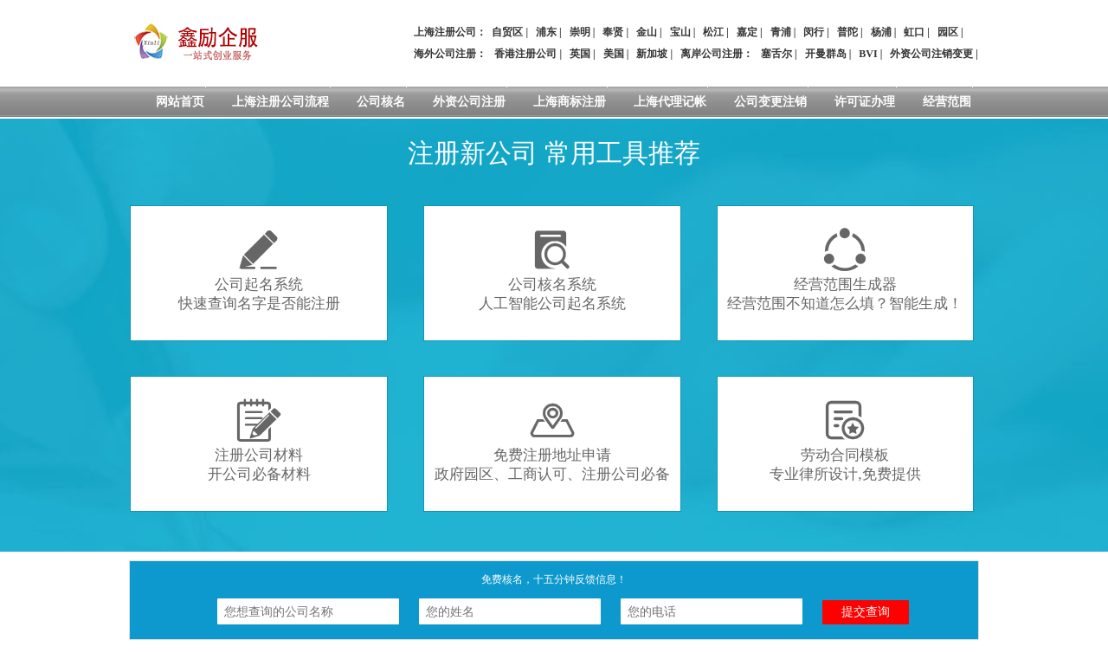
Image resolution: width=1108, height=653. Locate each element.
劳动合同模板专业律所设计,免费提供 (845, 440)
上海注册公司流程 (280, 101)
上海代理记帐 (670, 101)
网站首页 (180, 101)
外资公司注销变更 (931, 54)
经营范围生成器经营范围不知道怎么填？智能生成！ (845, 270)
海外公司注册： (450, 54)
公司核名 (381, 101)
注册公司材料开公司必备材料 (259, 440)
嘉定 (747, 32)
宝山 (680, 32)
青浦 (780, 32)
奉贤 (612, 32)
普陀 (847, 32)
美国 (613, 54)
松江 (713, 32)
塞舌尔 (776, 54)
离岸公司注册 (711, 54)
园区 (947, 32)
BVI (868, 54)
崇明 (580, 32)
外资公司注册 (469, 101)
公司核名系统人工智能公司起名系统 (552, 270)
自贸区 (507, 32)
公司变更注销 (770, 101)
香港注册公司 (525, 54)
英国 (580, 54)
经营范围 (947, 101)
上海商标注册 (569, 101)
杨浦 (881, 32)
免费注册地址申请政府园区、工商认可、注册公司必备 (552, 440)
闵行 (813, 32)
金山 (646, 32)
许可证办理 (864, 101)
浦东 (546, 32)
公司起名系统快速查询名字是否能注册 (259, 270)
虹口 (914, 32)
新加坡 (651, 54)
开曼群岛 (826, 54)
